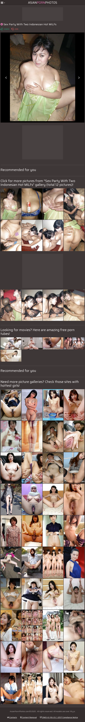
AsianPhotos (42, 2)
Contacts (12, 717)
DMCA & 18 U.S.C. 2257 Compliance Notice (59, 717)
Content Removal (28, 717)
